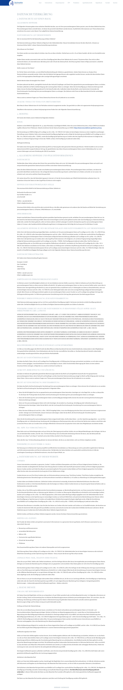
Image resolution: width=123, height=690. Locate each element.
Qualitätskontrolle (87, 3)
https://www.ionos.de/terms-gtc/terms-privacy (88, 128)
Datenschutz (65, 687)
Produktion (76, 3)
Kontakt (107, 3)
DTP (69, 3)
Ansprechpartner (60, 3)
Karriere (115, 3)
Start (40, 3)
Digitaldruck (99, 3)
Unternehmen (48, 3)
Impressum (57, 687)
